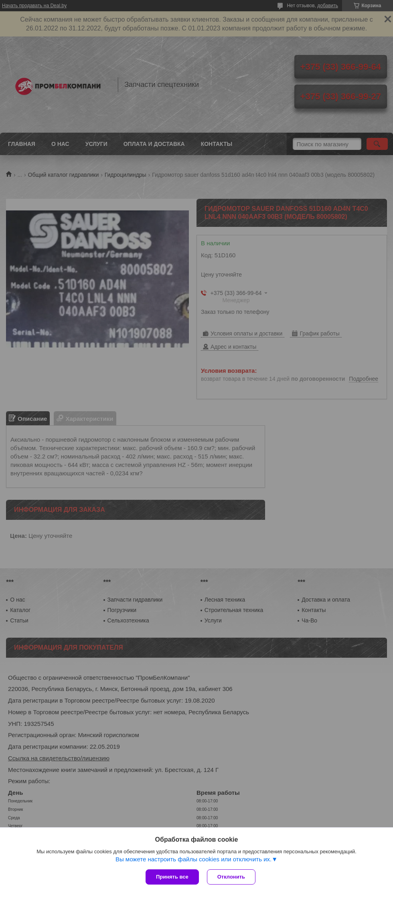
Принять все (172, 877)
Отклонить (231, 877)
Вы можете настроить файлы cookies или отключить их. (193, 859)
